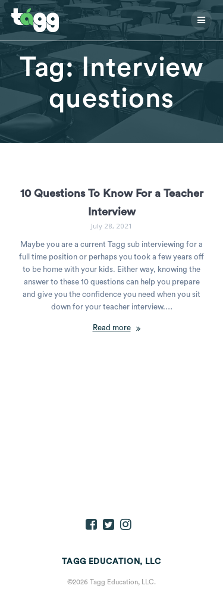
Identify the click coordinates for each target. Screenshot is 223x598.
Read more (112, 328)
